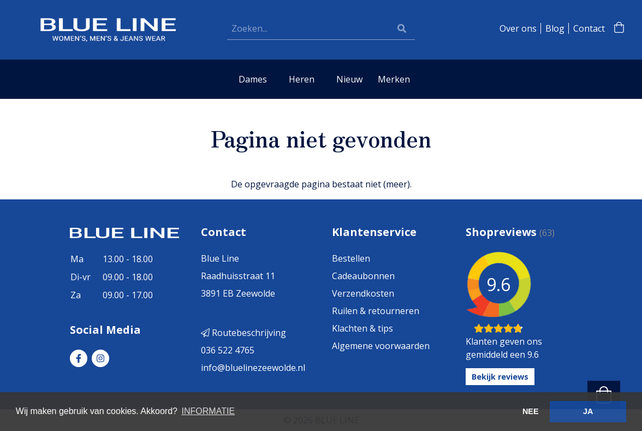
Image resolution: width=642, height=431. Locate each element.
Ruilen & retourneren (375, 311)
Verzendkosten (363, 293)
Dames (253, 79)
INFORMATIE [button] (208, 411)
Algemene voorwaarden (381, 346)
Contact (589, 28)
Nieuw (349, 79)
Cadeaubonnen (363, 276)
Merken (394, 79)
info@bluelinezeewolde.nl (253, 368)
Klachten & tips (362, 328)
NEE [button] (530, 411)
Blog (554, 28)
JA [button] (588, 411)
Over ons (518, 28)
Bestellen (351, 258)
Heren (301, 79)
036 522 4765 (227, 350)
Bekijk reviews (500, 376)
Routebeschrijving (243, 333)
